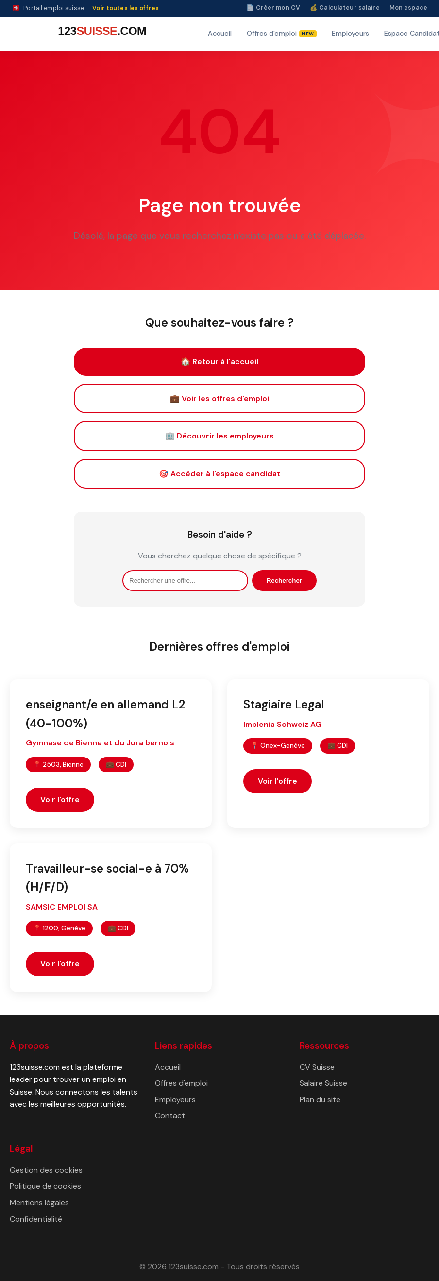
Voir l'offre (60, 799)
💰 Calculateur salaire (345, 8)
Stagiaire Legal (283, 704)
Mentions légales (39, 1202)
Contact (170, 1116)
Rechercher (284, 580)
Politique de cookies (45, 1186)
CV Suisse (317, 1067)
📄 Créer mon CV (273, 8)
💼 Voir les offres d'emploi (219, 398)
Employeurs (350, 33)
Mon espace (408, 8)
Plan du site (320, 1100)
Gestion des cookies (46, 1170)
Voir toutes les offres (125, 8)
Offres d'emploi (181, 1083)
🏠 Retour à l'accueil (219, 361)
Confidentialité (36, 1219)
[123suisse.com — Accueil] (101, 34)
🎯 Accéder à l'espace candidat (219, 474)
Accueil (220, 33)
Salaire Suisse (323, 1083)
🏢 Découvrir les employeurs (219, 436)
